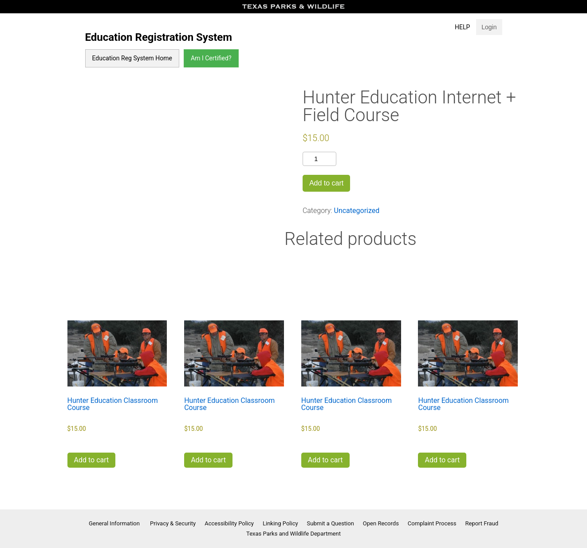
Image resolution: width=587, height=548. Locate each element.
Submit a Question (330, 523)
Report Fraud (482, 523)
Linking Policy (280, 523)
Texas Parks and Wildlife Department (293, 533)
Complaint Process (432, 523)
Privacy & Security (173, 523)
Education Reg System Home (132, 58)
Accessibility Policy (229, 523)
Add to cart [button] (91, 460)
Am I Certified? (211, 58)
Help (462, 27)
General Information (115, 523)
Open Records (381, 523)
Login (488, 27)
